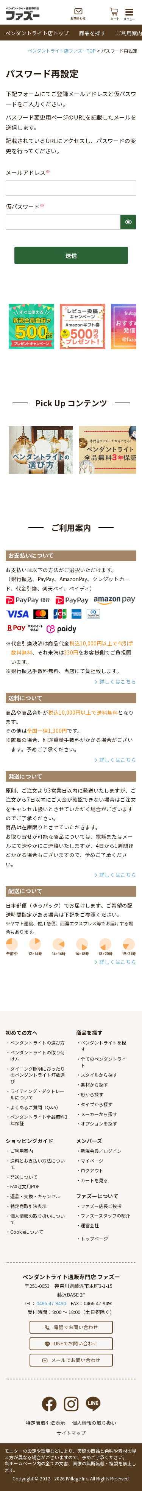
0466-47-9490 (51, 1303)
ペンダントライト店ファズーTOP (62, 50)
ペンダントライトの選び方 (37, 1042)
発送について (23, 1177)
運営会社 (90, 1225)
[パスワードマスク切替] (128, 222)
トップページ (94, 1238)
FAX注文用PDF (24, 1186)
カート (114, 14)
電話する (97, 14)
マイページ (92, 1160)
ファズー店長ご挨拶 (101, 1206)
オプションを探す (99, 1123)
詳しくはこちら (117, 681)
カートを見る (94, 1180)
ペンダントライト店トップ (37, 33)
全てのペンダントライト (103, 1062)
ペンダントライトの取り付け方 (37, 1055)
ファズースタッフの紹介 (105, 1215)
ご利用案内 (21, 1150)
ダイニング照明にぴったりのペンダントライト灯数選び (37, 1075)
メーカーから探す (99, 1114)
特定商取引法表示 (28, 1206)
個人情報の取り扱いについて (37, 1219)
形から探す (92, 1094)
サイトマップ (71, 1433)
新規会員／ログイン (101, 1150)
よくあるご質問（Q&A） (35, 1107)
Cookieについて (26, 1231)
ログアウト (92, 1170)
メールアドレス (28, 172)
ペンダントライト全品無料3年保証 (38, 1119)
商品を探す (92, 33)
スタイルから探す (99, 1074)
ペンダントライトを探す (103, 1045)
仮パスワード (25, 206)
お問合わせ (78, 14)
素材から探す (94, 1084)
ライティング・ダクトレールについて (37, 1094)
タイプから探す (96, 1104)
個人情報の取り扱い (94, 1422)
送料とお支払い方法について (37, 1163)
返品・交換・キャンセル (35, 1196)
